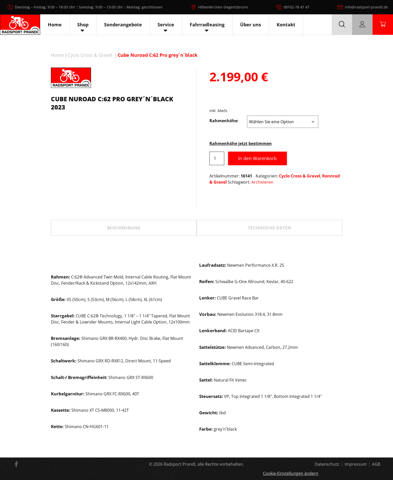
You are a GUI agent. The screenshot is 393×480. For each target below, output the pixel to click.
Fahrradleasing (207, 24)
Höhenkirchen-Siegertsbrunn (223, 7)
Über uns (250, 24)
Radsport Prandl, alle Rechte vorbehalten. (204, 464)
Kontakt (286, 24)
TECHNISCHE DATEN (269, 228)
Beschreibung (123, 228)
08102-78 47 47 (296, 7)
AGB (376, 464)
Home (55, 24)
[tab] (124, 228)
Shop (82, 24)
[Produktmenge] (216, 158)
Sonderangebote (123, 24)
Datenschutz (327, 464)
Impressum (356, 464)
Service (166, 24)
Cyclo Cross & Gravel (90, 55)
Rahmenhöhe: (224, 121)
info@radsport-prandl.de (366, 7)
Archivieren (262, 182)
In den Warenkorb (257, 158)
